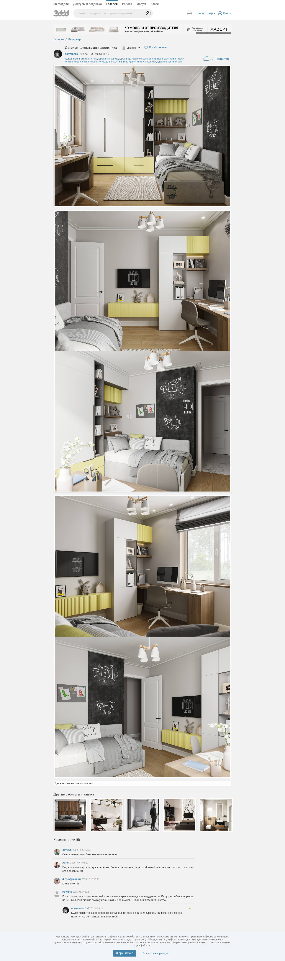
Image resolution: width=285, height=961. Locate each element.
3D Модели (61, 4)
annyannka (71, 53)
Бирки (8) (133, 47)
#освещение (105, 61)
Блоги (154, 4)
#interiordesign (81, 61)
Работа (127, 4)
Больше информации (155, 953)
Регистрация (206, 13)
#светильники (120, 61)
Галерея (112, 4)
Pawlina (67, 891)
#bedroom (136, 58)
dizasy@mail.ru (71, 879)
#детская (162, 61)
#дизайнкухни (72, 58)
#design (69, 61)
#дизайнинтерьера (108, 58)
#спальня (148, 58)
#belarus (141, 61)
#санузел (151, 61)
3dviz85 (67, 849)
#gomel (132, 61)
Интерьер (74, 39)
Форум (141, 4)
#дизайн (158, 58)
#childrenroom (175, 61)
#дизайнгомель (89, 58)
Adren (66, 862)
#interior (94, 61)
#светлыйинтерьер (174, 58)
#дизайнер (124, 58)
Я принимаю (124, 953)
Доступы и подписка (87, 4)
